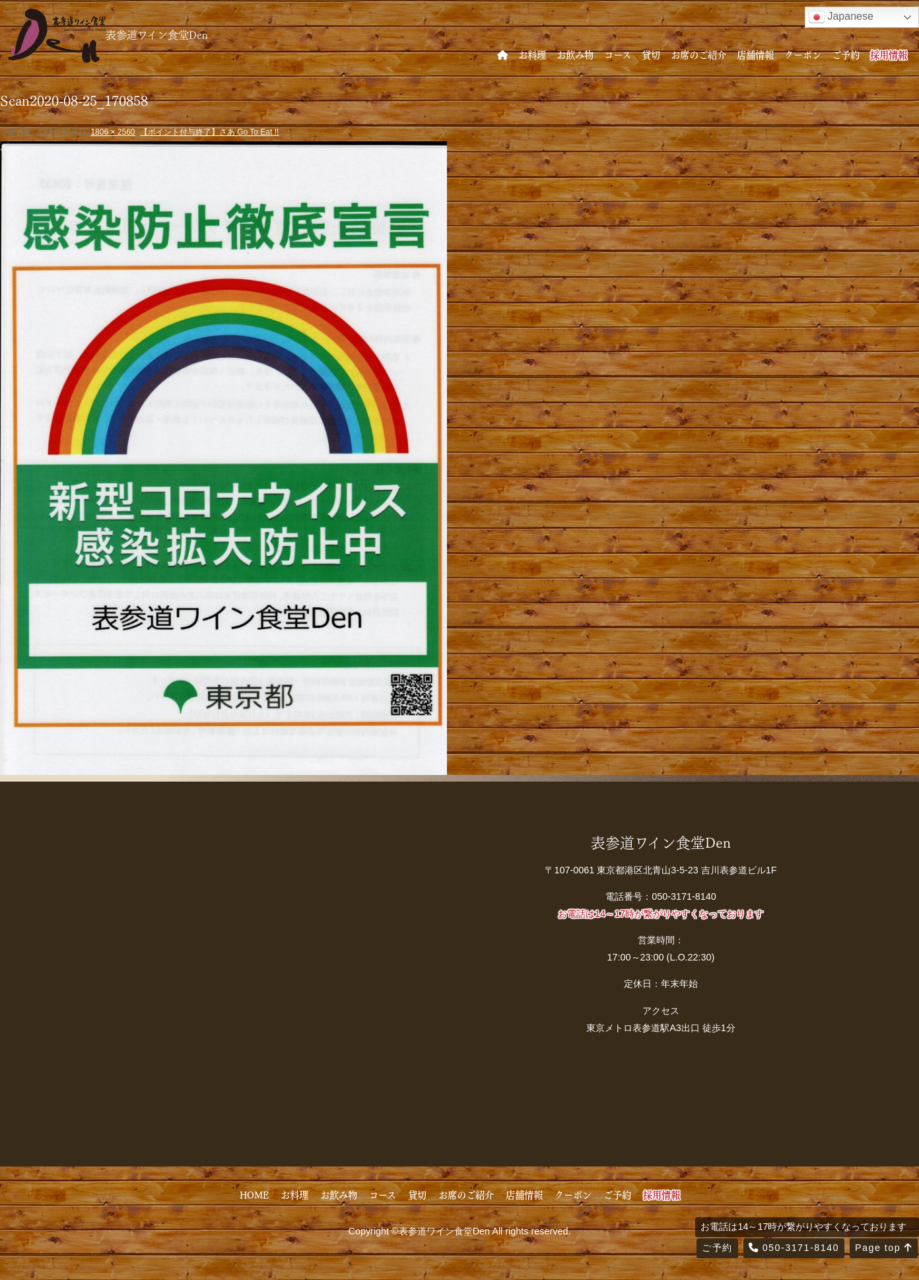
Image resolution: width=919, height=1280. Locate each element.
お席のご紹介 (698, 54)
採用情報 (888, 54)
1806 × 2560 (112, 132)
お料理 (532, 54)
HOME (254, 1194)
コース (617, 54)
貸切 (651, 54)
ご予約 (846, 54)
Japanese (841, 17)
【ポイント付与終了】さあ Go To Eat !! (209, 132)
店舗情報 (755, 54)
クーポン (802, 54)
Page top (883, 1247)
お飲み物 (575, 54)
